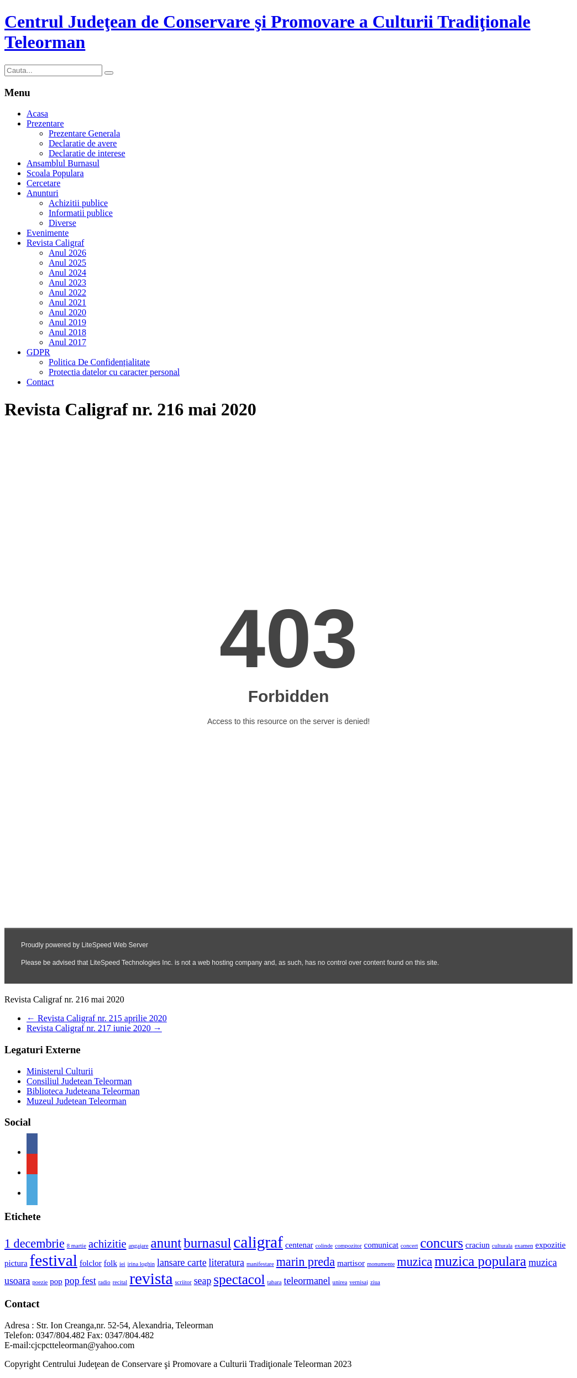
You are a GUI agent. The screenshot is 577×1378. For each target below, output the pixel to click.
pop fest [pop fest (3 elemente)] (80, 1280)
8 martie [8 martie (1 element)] (76, 1246)
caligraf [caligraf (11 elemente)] (258, 1242)
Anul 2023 (67, 282)
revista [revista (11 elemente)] (150, 1278)
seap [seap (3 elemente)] (203, 1280)
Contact (40, 382)
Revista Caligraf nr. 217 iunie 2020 (94, 1028)
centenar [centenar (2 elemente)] (299, 1244)
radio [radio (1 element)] (104, 1282)
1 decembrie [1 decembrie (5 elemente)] (34, 1243)
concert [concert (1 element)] (409, 1246)
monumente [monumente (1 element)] (381, 1264)
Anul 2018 (67, 332)
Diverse (62, 223)
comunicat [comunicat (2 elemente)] (381, 1244)
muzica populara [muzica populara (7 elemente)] (480, 1261)
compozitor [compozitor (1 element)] (348, 1246)
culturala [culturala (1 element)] (502, 1246)
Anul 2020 (67, 312)
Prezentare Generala (84, 133)
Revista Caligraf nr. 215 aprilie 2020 (97, 1018)
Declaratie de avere (83, 143)
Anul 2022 (67, 292)
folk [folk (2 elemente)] (110, 1263)
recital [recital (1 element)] (120, 1282)
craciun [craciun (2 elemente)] (477, 1244)
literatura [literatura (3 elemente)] (226, 1262)
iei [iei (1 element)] (122, 1264)
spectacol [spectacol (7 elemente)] (239, 1279)
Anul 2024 (67, 272)
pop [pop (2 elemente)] (56, 1281)
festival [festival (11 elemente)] (53, 1260)
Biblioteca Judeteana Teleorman (83, 1091)
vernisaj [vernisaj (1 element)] (358, 1282)
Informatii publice (81, 213)
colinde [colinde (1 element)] (324, 1246)
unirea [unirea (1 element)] (340, 1282)
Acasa (37, 113)
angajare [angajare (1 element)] (139, 1246)
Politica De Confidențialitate (99, 362)
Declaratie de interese (87, 153)
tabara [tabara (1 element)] (274, 1282)
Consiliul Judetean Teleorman (79, 1081)
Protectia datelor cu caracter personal (114, 372)
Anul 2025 (67, 262)
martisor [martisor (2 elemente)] (351, 1263)
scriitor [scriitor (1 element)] (183, 1282)
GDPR (38, 352)
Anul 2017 (67, 342)
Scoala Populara (55, 173)
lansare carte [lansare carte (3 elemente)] (182, 1262)
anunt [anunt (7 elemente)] (166, 1243)
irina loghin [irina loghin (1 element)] (141, 1264)
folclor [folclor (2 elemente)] (91, 1263)
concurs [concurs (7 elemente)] (441, 1243)
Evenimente (48, 232)
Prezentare (45, 123)
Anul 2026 (67, 252)
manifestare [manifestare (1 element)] (260, 1264)
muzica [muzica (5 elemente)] (414, 1262)
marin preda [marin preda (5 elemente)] (305, 1262)
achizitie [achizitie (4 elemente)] (107, 1244)
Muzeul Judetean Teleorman (77, 1101)
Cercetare (43, 183)
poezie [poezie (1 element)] (40, 1282)
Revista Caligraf (55, 242)
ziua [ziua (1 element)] (375, 1282)
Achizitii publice (78, 203)
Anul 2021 (67, 302)
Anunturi (43, 193)
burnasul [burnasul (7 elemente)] (207, 1243)
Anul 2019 (67, 322)
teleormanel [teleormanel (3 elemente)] (307, 1280)
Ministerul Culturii (60, 1071)
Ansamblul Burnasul (63, 163)
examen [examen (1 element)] (524, 1246)
